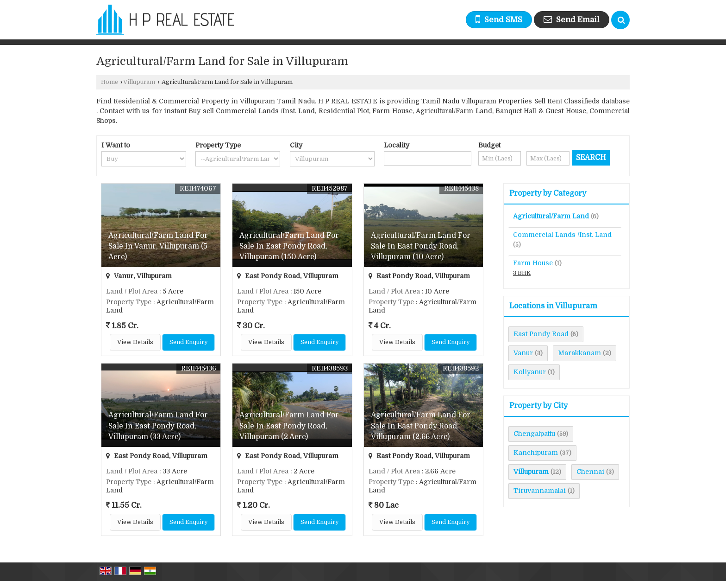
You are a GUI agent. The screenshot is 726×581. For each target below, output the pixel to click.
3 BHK (522, 273)
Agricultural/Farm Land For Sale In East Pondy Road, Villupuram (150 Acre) (289, 246)
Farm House (533, 263)
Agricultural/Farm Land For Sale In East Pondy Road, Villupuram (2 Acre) (289, 426)
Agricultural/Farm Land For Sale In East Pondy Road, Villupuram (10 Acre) (420, 246)
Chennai (590, 471)
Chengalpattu (534, 433)
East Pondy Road (541, 334)
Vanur (523, 353)
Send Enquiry (188, 342)
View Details (135, 342)
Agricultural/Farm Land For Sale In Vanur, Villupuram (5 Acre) (158, 246)
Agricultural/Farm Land (551, 216)
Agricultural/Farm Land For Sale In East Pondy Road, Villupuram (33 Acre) (158, 426)
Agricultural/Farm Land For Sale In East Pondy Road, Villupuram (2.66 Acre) (420, 426)
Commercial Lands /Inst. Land (562, 234)
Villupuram (139, 82)
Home (109, 82)
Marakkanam (579, 353)
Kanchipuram (535, 452)
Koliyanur (529, 372)
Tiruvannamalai (539, 490)
